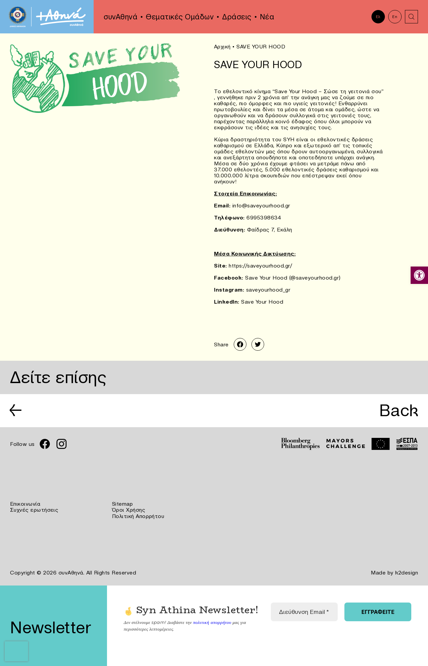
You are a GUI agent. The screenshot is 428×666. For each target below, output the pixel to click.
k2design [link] (406, 572)
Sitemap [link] (122, 504)
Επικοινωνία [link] (25, 504)
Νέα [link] (267, 16)
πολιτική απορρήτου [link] (211, 622)
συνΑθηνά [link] (120, 16)
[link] (419, 275)
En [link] (394, 16)
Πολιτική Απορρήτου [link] (138, 516)
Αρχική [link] (222, 46)
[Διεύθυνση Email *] (304, 612)
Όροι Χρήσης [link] (128, 510)
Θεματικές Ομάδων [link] (180, 16)
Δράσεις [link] (236, 16)
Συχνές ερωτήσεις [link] (34, 510)
